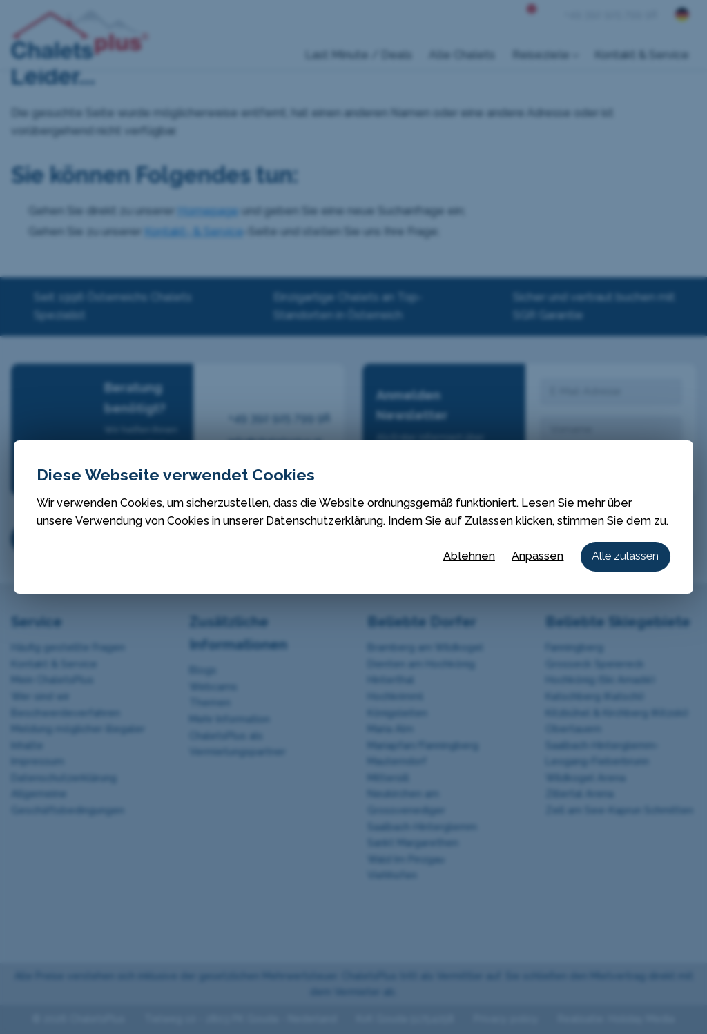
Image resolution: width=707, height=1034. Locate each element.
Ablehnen (469, 556)
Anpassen (537, 556)
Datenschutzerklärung (324, 520)
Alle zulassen (625, 556)
